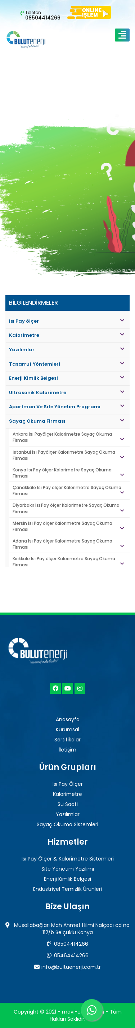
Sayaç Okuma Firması (66, 421)
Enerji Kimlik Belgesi (66, 378)
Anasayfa (68, 719)
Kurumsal (67, 729)
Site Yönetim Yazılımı (67, 868)
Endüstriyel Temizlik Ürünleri (67, 889)
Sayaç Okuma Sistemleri (67, 824)
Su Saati (68, 804)
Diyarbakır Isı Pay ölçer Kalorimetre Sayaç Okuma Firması (68, 508)
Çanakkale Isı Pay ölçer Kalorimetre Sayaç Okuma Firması (68, 490)
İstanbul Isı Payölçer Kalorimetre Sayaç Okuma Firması (68, 455)
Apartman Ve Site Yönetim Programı (66, 406)
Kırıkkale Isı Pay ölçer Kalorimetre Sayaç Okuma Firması (68, 562)
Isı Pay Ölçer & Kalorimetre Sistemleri (68, 858)
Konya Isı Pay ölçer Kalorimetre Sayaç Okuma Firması (68, 473)
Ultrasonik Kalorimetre (66, 392)
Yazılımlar (66, 349)
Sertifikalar (67, 739)
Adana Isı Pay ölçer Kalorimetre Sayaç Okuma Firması (68, 544)
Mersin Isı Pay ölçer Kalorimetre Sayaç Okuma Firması (68, 526)
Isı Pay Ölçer (68, 784)
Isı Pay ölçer (66, 321)
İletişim (67, 749)
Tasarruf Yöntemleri (66, 364)
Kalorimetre (66, 335)
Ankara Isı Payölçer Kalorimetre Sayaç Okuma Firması (68, 437)
